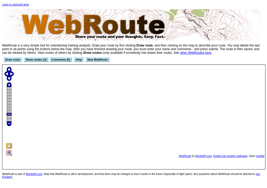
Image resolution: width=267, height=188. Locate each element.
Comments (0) (60, 59)
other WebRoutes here (195, 53)
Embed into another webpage (230, 156)
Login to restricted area (15, 4)
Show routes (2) (36, 59)
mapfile (260, 156)
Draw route (12, 59)
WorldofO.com (203, 156)
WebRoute (185, 156)
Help (79, 59)
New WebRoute (97, 59)
